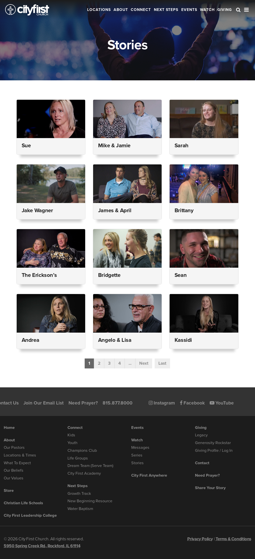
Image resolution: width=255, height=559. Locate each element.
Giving (224, 9)
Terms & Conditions (233, 539)
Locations (99, 9)
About (121, 9)
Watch (207, 9)
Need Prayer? (83, 403)
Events (189, 9)
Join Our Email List (43, 403)
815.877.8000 (117, 403)
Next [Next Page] (143, 363)
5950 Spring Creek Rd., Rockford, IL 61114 (42, 546)
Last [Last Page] (162, 363)
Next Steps (166, 9)
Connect (141, 9)
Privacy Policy (200, 539)
